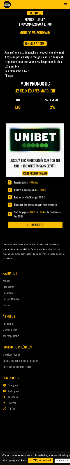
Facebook (10, 397)
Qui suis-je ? (9, 324)
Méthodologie (10, 330)
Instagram (11, 391)
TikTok (9, 408)
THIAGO (37, 219)
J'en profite (35, 233)
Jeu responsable (11, 336)
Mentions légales (11, 354)
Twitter (9, 403)
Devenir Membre (11, 299)
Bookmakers (9, 293)
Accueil (6, 281)
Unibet (35, 216)
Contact (7, 305)
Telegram (10, 385)
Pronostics (8, 287)
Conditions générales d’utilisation (20, 360)
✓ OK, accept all (40, 460)
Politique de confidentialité (17, 367)
